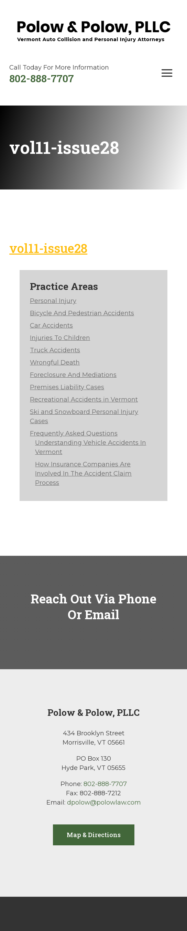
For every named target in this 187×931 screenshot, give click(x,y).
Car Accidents (51, 325)
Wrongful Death (55, 362)
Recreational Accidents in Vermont (84, 399)
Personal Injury (53, 301)
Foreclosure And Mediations (73, 375)
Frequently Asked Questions (74, 433)
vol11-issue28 (48, 248)
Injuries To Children (60, 338)
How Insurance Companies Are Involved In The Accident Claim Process (83, 474)
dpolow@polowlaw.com (104, 802)
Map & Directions (94, 835)
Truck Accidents (55, 350)
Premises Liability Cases (67, 387)
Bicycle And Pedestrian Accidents (82, 313)
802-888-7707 (41, 78)
